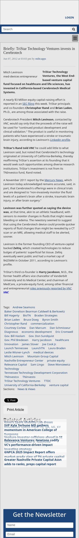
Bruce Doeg (31, 319)
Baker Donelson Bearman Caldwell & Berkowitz (34, 311)
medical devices (43, 352)
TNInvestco (11, 377)
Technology (11, 369)
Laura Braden (57, 348)
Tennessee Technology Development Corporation (36, 373)
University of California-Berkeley (25, 385)
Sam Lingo (37, 364)
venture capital (58, 385)
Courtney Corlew (15, 328)
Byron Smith (50, 319)
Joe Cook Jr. (49, 344)
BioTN (27, 315)
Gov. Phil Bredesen (16, 340)
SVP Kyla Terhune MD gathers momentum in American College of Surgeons (30, 429)
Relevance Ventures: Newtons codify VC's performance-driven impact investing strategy (31, 444)
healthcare (62, 340)
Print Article (15, 409)
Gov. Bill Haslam (14, 336)
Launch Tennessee (16, 348)
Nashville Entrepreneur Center (23, 360)
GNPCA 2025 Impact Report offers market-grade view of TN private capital (34, 454)
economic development (37, 332)
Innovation (11, 344)
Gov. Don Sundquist (41, 336)
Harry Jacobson (42, 340)
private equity (56, 360)
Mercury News (53, 180)
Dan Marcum (37, 328)
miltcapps (40, 58)
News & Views (26, 389)
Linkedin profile (60, 140)
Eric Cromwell (64, 332)
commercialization (42, 323)
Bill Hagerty (11, 315)
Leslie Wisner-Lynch (17, 352)
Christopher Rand (15, 323)
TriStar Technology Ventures (22, 381)
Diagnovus (11, 332)
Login (69, 17)
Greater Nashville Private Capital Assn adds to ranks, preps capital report (33, 462)
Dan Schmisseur (60, 328)
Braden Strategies (46, 315)
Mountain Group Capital (42, 356)
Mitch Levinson (14, 356)
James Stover (30, 344)
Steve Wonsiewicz (59, 364)
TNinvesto (29, 377)
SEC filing (29, 104)
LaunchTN (38, 348)
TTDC (47, 381)
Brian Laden (12, 319)
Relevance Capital (15, 364)
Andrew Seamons (24, 307)
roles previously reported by (51, 288)
